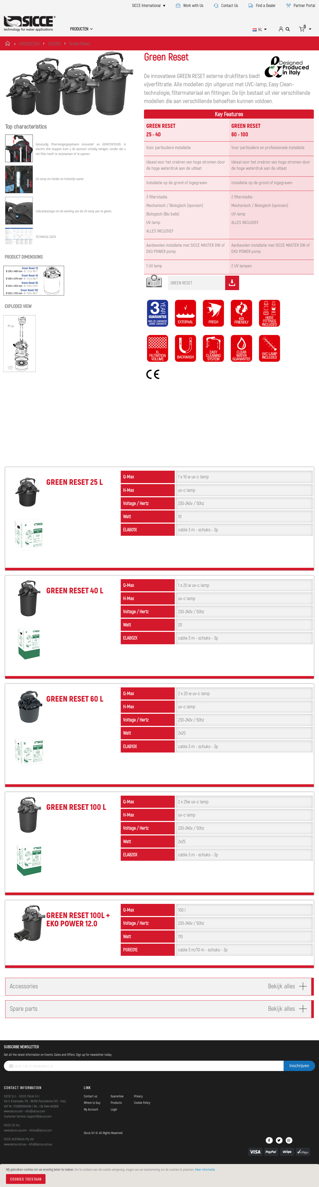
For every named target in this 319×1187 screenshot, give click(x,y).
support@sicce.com (39, 1128)
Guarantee (117, 1108)
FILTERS (54, 43)
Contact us (90, 1108)
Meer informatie (205, 1169)
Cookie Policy (142, 1114)
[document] (160, 1175)
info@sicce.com (35, 1123)
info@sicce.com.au (40, 1156)
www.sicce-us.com (15, 1142)
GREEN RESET (205, 294)
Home (8, 43)
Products (116, 1114)
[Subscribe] (299, 1077)
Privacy (138, 1108)
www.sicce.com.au (15, 1156)
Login (114, 1121)
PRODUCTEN (29, 43)
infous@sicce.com (40, 1142)
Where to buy (92, 1114)
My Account (91, 1121)
